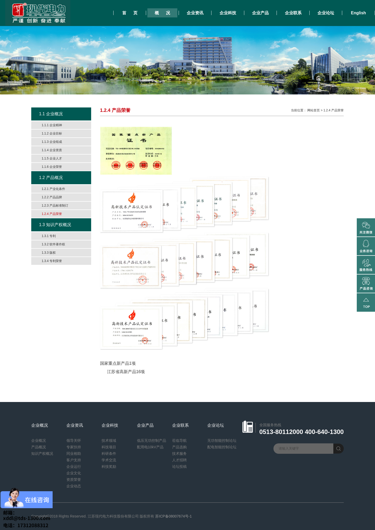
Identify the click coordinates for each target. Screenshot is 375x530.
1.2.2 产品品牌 (52, 197)
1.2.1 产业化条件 (53, 189)
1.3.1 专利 (49, 236)
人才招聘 (179, 460)
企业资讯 (195, 13)
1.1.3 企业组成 (52, 142)
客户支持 (73, 460)
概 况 (162, 13)
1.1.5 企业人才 (52, 158)
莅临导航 (179, 440)
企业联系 (293, 13)
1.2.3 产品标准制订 (55, 205)
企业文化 (73, 473)
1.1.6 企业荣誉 (52, 167)
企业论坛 (325, 13)
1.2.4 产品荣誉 (52, 214)
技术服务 (179, 453)
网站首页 (313, 110)
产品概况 (38, 447)
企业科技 (228, 13)
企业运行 (73, 466)
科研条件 (109, 453)
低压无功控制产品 (151, 440)
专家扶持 (73, 447)
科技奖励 (109, 466)
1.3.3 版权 (49, 252)
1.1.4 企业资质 (52, 150)
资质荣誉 (73, 479)
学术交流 (109, 460)
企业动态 (73, 486)
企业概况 (39, 425)
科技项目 (109, 447)
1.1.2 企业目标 (52, 133)
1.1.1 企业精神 (52, 125)
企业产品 (260, 13)
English (358, 13)
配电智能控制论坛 (221, 447)
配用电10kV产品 (150, 447)
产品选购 (179, 447)
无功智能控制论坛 (221, 440)
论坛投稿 (179, 466)
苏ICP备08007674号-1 (173, 516)
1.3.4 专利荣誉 (52, 261)
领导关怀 (73, 440)
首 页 (130, 13)
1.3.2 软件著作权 (53, 244)
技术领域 (109, 440)
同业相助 (73, 453)
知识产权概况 (42, 453)
